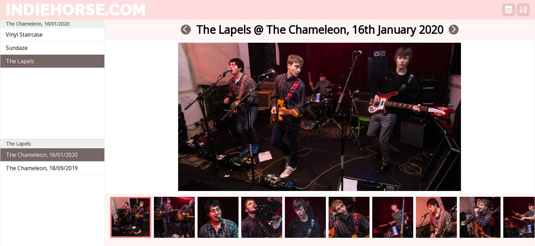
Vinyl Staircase (24, 34)
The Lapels (20, 61)
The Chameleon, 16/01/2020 (42, 155)
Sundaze (17, 48)
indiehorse (75, 9)
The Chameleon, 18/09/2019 (42, 168)
